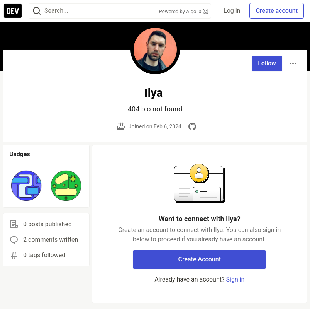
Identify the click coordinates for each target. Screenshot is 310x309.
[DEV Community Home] (12, 11)
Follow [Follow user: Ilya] (267, 63)
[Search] (36, 11)
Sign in (235, 279)
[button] (26, 185)
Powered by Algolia (183, 11)
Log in (232, 10)
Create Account (199, 259)
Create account (277, 10)
